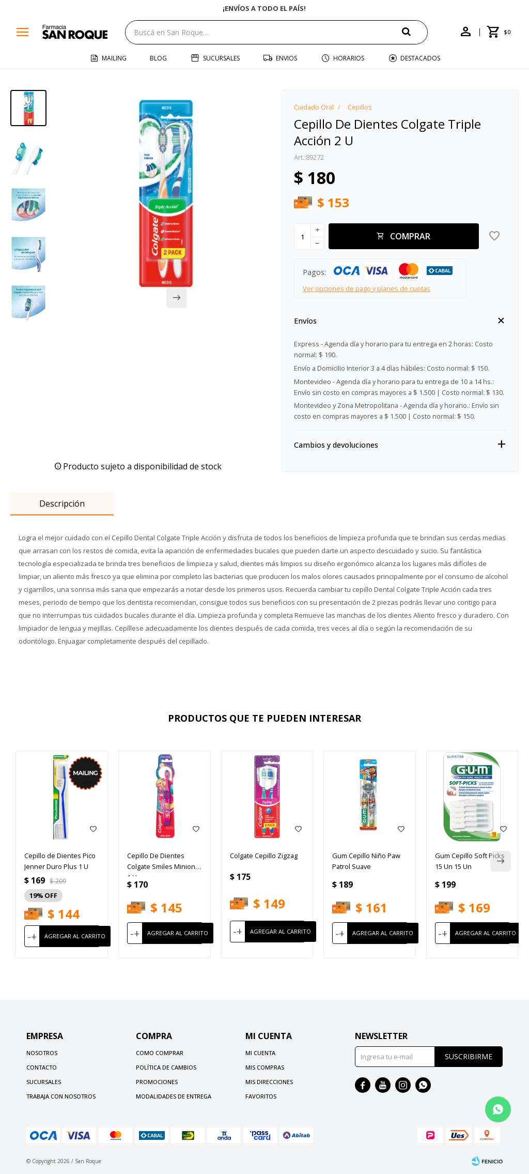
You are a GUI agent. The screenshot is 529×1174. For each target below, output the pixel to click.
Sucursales (221, 58)
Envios (286, 58)
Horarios (348, 58)
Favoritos (260, 1096)
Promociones (157, 1082)
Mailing (114, 58)
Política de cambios (166, 1067)
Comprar (410, 236)
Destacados (420, 58)
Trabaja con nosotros (61, 1096)
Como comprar (159, 1053)
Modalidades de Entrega (173, 1096)
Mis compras (264, 1067)
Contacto (41, 1067)
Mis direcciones (269, 1082)
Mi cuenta (260, 1053)
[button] (415, 31)
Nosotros (41, 1053)
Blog (158, 58)
